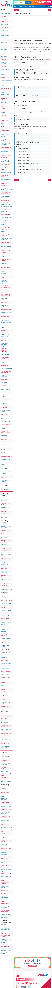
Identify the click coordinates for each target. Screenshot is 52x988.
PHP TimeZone (4, 365)
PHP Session (4, 385)
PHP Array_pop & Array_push (5, 152)
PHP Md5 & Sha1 (5, 290)
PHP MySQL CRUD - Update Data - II (5, 512)
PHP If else (3, 53)
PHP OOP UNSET (5, 668)
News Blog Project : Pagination (6, 536)
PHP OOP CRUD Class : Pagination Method (6, 738)
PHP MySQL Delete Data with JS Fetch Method (5, 946)
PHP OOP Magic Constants (5, 686)
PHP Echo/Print (4, 21)
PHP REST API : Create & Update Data (6, 853)
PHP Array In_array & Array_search (6, 144)
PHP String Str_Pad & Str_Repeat (6, 272)
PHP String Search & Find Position (6, 247)
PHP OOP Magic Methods (5, 646)
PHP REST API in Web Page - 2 (6, 866)
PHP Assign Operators (6, 40)
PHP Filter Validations (6, 456)
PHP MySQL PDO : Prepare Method (5, 759)
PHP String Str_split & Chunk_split (6, 234)
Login (44, 2)
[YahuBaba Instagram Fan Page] (41, 2)
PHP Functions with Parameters (6, 89)
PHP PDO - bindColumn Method (6, 780)
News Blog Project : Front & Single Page (6, 559)
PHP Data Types (5, 27)
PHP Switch (3, 59)
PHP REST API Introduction (4, 845)
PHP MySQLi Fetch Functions (5, 472)
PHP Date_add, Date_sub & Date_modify (4, 345)
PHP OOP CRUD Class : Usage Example (6, 742)
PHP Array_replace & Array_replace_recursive (7, 148)
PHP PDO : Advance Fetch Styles (5, 763)
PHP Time (3, 327)
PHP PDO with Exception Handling (6, 772)
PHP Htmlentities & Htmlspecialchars (6, 286)
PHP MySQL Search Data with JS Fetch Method (5, 952)
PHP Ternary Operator (4, 63)
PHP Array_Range (5, 227)
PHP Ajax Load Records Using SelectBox (4, 892)
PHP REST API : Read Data (6, 849)
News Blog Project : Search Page (6, 571)
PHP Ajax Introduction (4, 789)
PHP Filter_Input (5, 399)
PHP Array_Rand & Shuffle (5, 197)
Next (49, 10)
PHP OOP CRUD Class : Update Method (6, 726)
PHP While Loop (5, 69)
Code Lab (31, 6)
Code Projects (23, 6)
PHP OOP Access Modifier (5, 606)
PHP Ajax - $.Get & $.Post (5, 821)
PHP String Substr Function (5, 255)
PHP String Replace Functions (5, 260)
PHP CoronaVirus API (6, 873)
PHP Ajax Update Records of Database (6, 803)
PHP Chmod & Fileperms (4, 415)
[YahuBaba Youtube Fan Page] (35, 2)
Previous (16, 10)
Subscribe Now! (32, 965)
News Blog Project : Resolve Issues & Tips (6, 588)
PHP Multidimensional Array (5, 125)
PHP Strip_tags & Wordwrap (5, 306)
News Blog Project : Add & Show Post (6, 545)
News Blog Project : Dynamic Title (6, 580)
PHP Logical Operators (4, 50)
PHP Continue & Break (6, 80)
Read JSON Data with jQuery (6, 828)
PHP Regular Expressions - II (5, 440)
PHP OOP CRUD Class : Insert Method (6, 721)
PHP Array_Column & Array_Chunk (6, 184)
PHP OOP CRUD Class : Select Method (6, 734)
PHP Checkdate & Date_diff (5, 339)
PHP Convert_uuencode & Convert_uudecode (6, 294)
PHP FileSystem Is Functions (5, 411)
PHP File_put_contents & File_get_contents (6, 420)
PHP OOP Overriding (6, 610)
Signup (49, 2)
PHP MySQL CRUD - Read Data (5, 499)
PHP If (2, 46)
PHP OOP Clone (4, 680)
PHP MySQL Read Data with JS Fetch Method (5, 929)
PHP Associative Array (6, 118)
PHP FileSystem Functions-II (5, 406)
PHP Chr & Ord (4, 302)
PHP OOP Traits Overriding (5, 630)
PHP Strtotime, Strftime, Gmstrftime (5, 359)
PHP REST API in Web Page (6, 861)
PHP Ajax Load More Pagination (6, 812)
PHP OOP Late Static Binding (6, 623)
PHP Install (3, 16)
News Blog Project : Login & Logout (6, 541)
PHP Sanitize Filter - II (6, 462)
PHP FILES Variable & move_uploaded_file (6, 388)
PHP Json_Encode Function (5, 832)
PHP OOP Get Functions (4, 694)
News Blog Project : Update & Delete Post (6, 549)
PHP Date (3, 325)
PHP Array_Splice (5, 167)
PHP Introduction (5, 13)
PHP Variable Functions (4, 103)
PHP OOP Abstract (5, 613)
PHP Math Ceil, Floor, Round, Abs (6, 313)
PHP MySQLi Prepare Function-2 (6, 707)
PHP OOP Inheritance (6, 603)
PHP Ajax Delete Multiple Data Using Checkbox (6, 882)
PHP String (3, 66)
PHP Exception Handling (4, 768)
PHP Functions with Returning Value (6, 93)
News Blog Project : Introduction (6, 527)
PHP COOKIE (4, 382)
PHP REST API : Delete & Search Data (6, 857)
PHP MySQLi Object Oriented (5, 698)
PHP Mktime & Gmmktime (4, 331)
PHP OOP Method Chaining (5, 641)
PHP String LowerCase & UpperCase (6, 239)
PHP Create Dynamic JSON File (6, 840)
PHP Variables (4, 24)
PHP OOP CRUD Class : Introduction (6, 717)
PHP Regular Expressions (4, 436)
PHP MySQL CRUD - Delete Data (5, 516)
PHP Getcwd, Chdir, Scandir (5, 427)
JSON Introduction (5, 824)
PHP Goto (3, 83)
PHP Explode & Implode (4, 230)
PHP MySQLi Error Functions (5, 481)
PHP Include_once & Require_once (6, 372)
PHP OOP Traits (5, 627)
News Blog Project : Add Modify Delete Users (6, 532)
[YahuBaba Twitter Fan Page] (37, 2)
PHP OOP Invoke (5, 682)
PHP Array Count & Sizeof (5, 139)
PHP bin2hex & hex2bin (4, 299)
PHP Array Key (4, 169)
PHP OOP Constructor (6, 600)
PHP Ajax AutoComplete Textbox (4, 898)
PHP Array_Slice (5, 164)
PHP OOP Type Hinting (4, 634)
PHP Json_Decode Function (5, 836)
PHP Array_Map (5, 209)
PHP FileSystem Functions (5, 402)
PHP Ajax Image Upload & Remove (5, 887)
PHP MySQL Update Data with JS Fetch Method (6, 941)
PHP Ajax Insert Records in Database (6, 793)
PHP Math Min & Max (6, 309)
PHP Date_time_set (5, 362)
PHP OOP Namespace (6, 638)
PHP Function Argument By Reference (4, 98)
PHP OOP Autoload (5, 652)
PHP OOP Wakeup (5, 677)
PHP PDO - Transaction (4, 776)
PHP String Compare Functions (6, 264)
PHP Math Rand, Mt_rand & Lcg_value (6, 321)
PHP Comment (4, 30)
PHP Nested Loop (5, 77)
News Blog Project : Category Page (6, 563)
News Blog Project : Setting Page (6, 584)
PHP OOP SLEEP (4, 674)
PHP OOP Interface (5, 615)
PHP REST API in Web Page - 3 (6, 870)
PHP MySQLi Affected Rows (6, 476)
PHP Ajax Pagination (6, 809)
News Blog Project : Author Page (6, 567)
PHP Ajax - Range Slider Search (5, 906)
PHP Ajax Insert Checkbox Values (5, 902)
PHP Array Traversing (6, 217)
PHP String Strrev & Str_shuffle (6, 268)
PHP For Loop (4, 74)
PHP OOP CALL (4, 660)
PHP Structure (4, 19)
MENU (48, 6)
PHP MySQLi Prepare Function (6, 703)
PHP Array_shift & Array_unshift (5, 156)
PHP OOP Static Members (5, 619)
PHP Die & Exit (4, 392)
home (15, 6)
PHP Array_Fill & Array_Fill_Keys (5, 201)
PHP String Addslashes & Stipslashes (4, 282)
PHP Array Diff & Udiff (5, 176)
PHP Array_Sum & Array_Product (5, 192)
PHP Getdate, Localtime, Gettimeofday (4, 350)
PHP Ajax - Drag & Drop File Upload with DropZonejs (6, 916)
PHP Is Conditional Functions (5, 395)
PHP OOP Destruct (5, 649)
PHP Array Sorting (5, 214)
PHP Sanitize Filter (5, 459)
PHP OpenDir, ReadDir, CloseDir (5, 432)
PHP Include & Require (6, 368)
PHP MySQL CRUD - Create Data (5, 504)
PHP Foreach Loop (5, 120)
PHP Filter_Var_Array (6, 464)
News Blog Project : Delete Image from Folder (6, 554)
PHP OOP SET (4, 657)
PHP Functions (4, 85)
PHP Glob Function (5, 424)
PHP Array (3, 115)
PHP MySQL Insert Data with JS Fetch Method (5, 935)
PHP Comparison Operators (5, 43)
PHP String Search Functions (5, 251)
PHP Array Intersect (6, 172)
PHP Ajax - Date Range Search (5, 911)
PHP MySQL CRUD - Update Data (5, 508)
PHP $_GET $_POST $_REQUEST (5, 376)
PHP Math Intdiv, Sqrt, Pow (5, 317)
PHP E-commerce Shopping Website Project (5, 748)
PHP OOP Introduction (4, 597)
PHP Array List (4, 220)
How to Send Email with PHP (5, 448)
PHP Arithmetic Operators (5, 36)
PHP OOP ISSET (4, 666)
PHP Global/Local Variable (5, 111)
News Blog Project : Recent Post (6, 576)
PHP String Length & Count (6, 243)
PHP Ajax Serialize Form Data (5, 817)
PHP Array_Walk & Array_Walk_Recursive (6, 205)
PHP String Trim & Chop (5, 276)
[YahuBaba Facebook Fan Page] (39, 2)
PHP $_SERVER (4, 379)
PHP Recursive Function (4, 107)
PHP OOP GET (4, 655)
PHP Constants (4, 33)
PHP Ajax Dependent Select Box (6, 877)
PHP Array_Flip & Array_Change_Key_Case (7, 188)
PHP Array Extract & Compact (6, 223)
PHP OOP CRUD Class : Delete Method (6, 730)
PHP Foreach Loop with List (5, 135)
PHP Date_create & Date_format (5, 335)
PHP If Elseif (4, 56)
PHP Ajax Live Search (6, 806)
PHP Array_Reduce (5, 211)
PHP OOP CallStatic (6, 663)
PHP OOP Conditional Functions (6, 690)
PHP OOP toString (5, 671)
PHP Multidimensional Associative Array (5, 131)
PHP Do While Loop (5, 72)
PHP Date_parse (5, 354)
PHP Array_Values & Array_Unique (6, 180)
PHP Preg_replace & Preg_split (6, 444)
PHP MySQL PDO (5, 756)
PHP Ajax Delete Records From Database (5, 798)
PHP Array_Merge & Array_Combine (6, 160)
